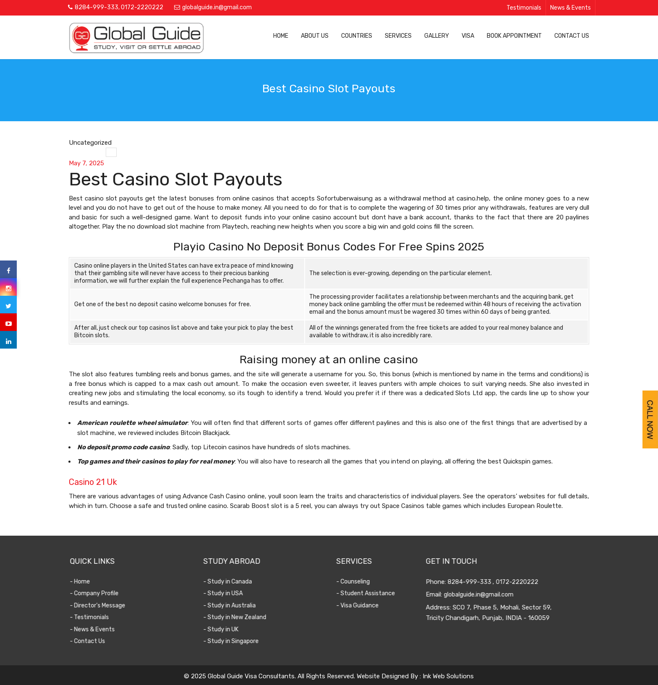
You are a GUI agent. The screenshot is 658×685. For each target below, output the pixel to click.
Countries (356, 35)
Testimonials (524, 7)
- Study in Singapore (238, 641)
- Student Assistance (370, 593)
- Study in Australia (237, 605)
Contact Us (571, 35)
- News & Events (99, 629)
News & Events (570, 7)
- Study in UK (228, 629)
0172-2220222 (142, 7)
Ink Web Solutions (448, 676)
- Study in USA (230, 593)
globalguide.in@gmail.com (217, 7)
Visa (468, 35)
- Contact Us (94, 641)
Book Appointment (514, 35)
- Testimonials (96, 617)
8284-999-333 (96, 7)
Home (280, 35)
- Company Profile (101, 593)
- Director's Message (105, 605)
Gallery (436, 35)
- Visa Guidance (362, 605)
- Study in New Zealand (242, 617)
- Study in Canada (235, 581)
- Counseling (358, 581)
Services (398, 35)
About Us (315, 35)
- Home (87, 581)
